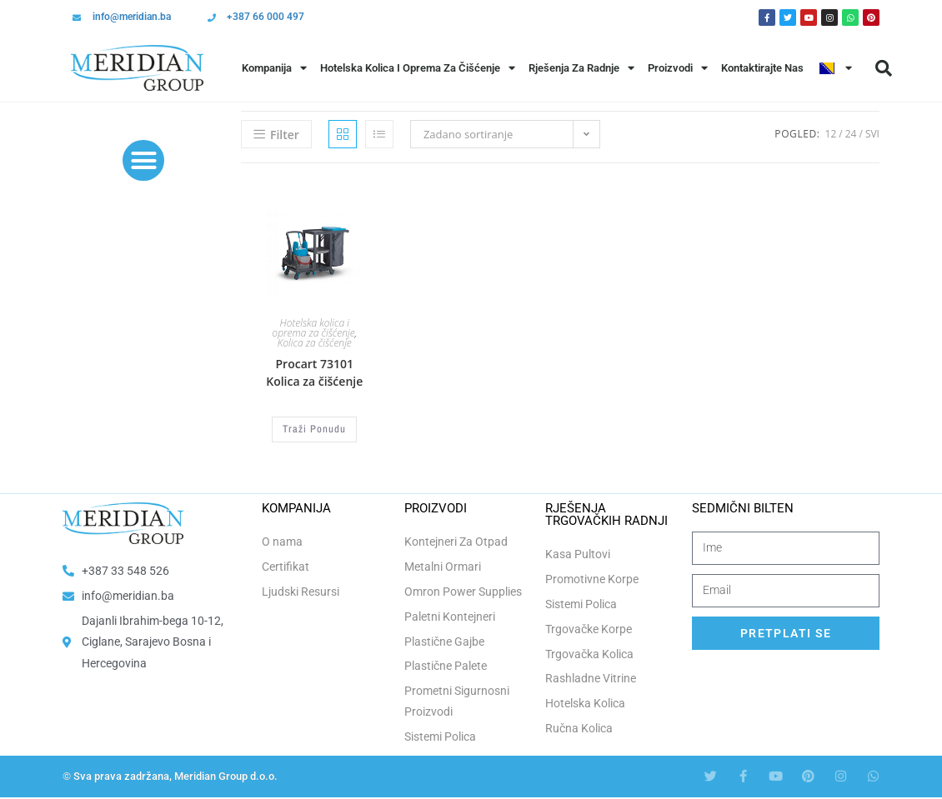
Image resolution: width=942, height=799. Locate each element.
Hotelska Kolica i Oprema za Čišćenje (417, 68)
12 (831, 134)
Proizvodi (678, 68)
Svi (872, 134)
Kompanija (274, 68)
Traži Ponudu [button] (314, 429)
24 (851, 134)
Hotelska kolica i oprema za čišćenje (313, 328)
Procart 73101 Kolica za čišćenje (314, 372)
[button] (883, 68)
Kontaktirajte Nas (762, 68)
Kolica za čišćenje (315, 343)
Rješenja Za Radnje (581, 68)
